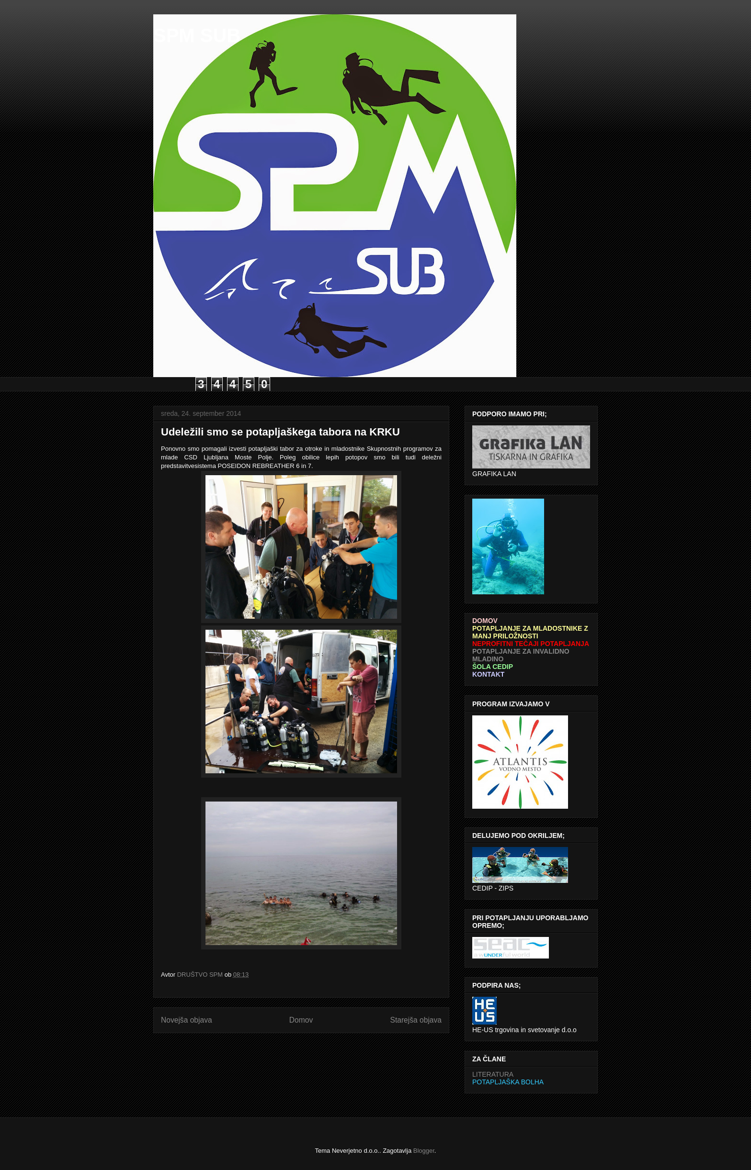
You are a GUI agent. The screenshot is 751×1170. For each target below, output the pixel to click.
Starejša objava (416, 1020)
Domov (301, 1020)
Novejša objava (186, 1020)
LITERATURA (492, 1074)
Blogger (423, 1150)
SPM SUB (196, 35)
